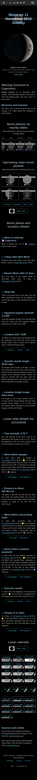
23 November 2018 (8, 281)
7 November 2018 (20, 262)
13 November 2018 (8, 533)
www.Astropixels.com (16, 736)
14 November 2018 (26, 469)
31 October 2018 (8, 460)
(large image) (18, 74)
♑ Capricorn (30, 244)
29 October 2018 (8, 558)
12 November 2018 (18, 569)
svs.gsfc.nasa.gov (13, 745)
